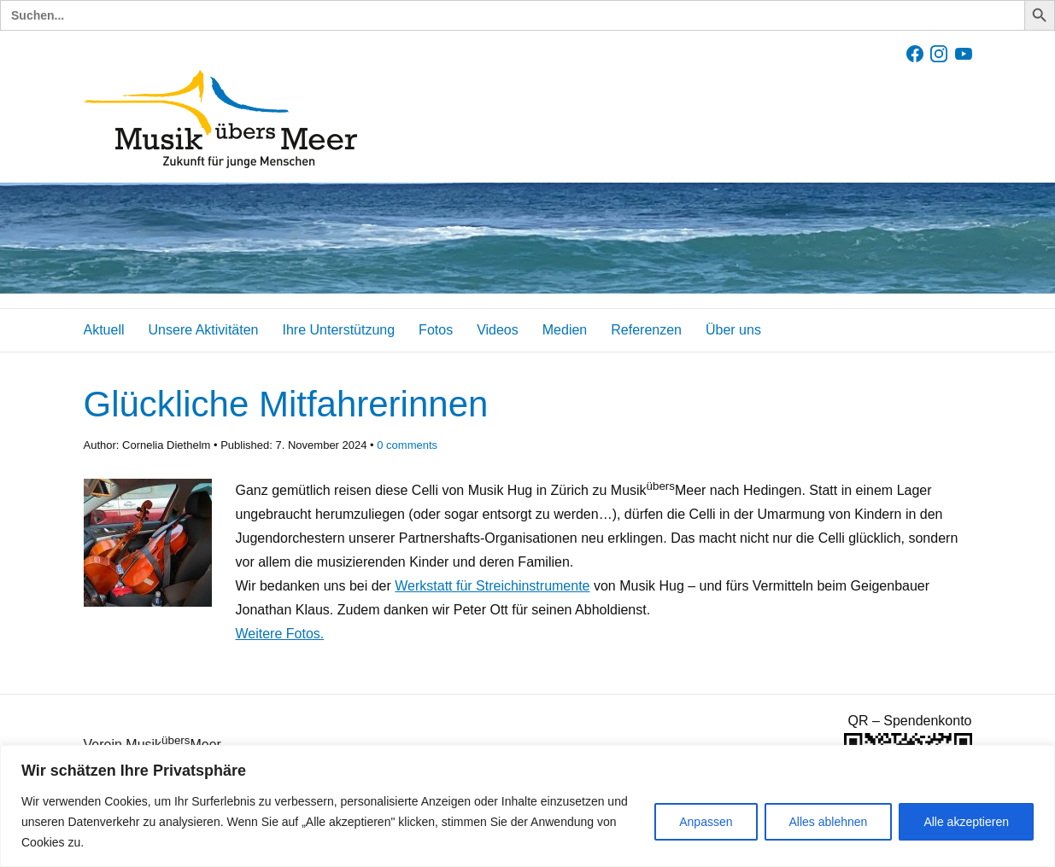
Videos (498, 330)
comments (407, 445)
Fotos (436, 330)
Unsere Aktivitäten (204, 330)
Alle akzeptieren (966, 822)
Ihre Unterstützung (338, 330)
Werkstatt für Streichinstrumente (492, 586)
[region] (527, 806)
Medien (564, 330)
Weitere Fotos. (280, 633)
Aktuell (104, 330)
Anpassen (705, 822)
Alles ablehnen (828, 822)
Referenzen (646, 330)
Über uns (733, 330)
